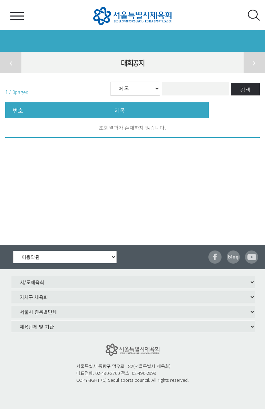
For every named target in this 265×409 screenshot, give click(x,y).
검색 (245, 89)
